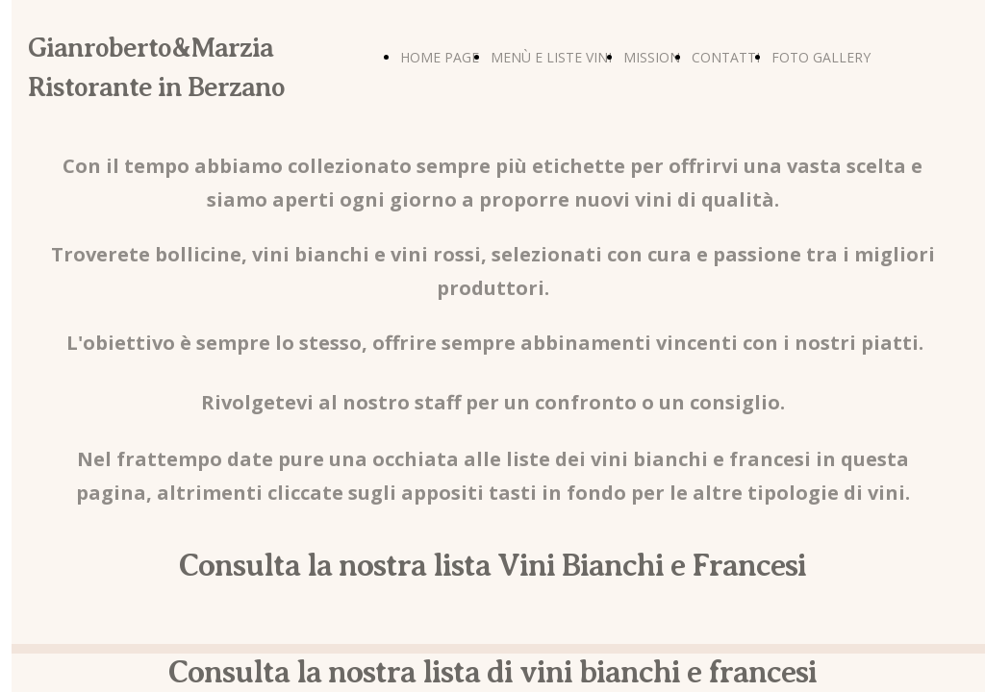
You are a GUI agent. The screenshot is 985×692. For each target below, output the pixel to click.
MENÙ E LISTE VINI (551, 57)
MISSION (651, 57)
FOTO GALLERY (821, 57)
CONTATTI (726, 57)
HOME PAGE (439, 57)
